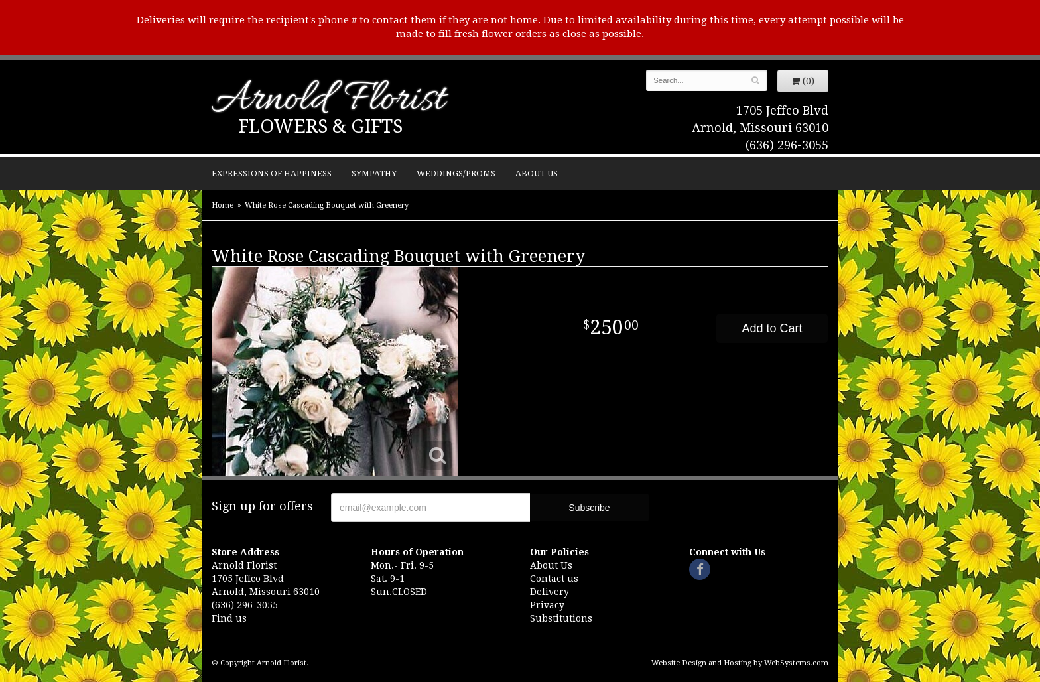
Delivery (549, 591)
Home (222, 205)
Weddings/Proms (456, 173)
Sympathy (374, 173)
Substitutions (561, 618)
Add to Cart (772, 328)
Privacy (547, 605)
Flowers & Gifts (320, 126)
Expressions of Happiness (272, 173)
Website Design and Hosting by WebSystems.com (739, 663)
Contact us (554, 578)
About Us (536, 173)
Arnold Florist (328, 100)
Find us (229, 618)
